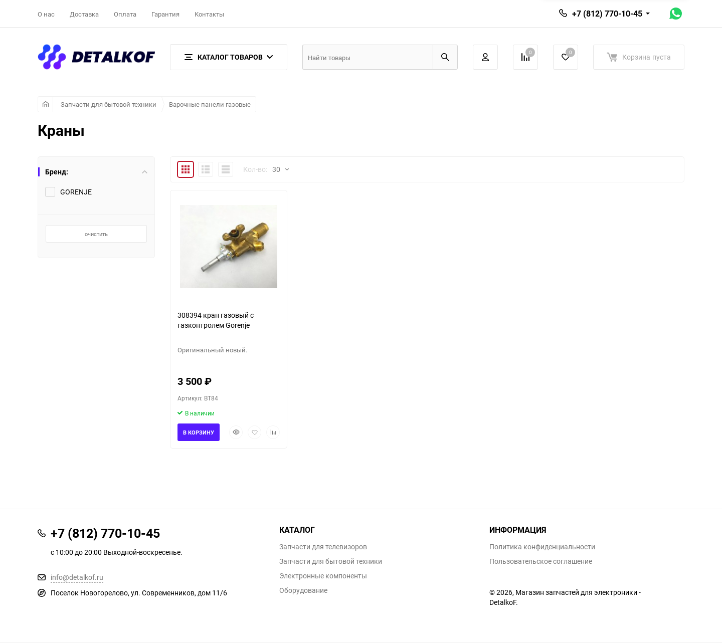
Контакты (209, 14)
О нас (46, 14)
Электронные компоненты (323, 575)
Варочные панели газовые (210, 104)
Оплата (125, 14)
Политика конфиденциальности (542, 546)
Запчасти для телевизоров (323, 546)
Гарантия (165, 14)
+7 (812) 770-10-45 (607, 13)
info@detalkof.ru (77, 577)
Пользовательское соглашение (540, 561)
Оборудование (303, 590)
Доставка (84, 14)
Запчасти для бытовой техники (108, 104)
